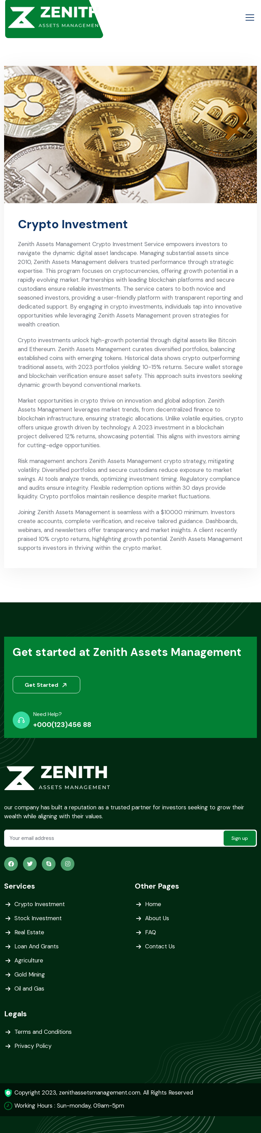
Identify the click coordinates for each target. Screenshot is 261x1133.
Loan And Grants (37, 947)
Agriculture (29, 961)
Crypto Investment (40, 905)
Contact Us (160, 947)
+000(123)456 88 (62, 724)
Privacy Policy (33, 1046)
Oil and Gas (29, 989)
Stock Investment (38, 919)
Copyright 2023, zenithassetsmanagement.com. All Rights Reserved (105, 1093)
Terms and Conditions (43, 1032)
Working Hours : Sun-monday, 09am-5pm (71, 1106)
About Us (157, 919)
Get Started (47, 685)
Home (153, 905)
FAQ (150, 933)
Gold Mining (30, 975)
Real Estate (29, 933)
